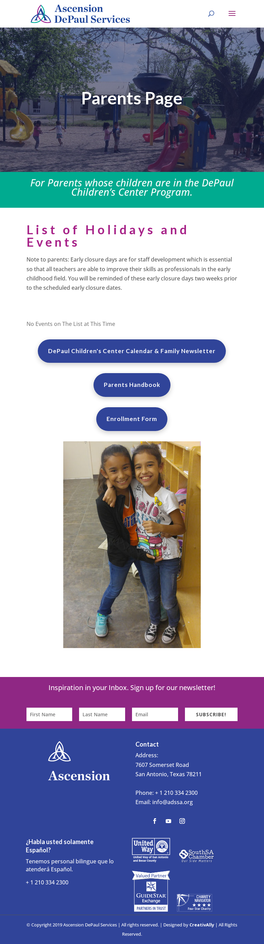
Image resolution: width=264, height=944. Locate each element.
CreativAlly (201, 925)
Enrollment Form (132, 418)
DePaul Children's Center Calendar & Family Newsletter (132, 351)
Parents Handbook (132, 384)
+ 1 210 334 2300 (176, 793)
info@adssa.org (172, 802)
